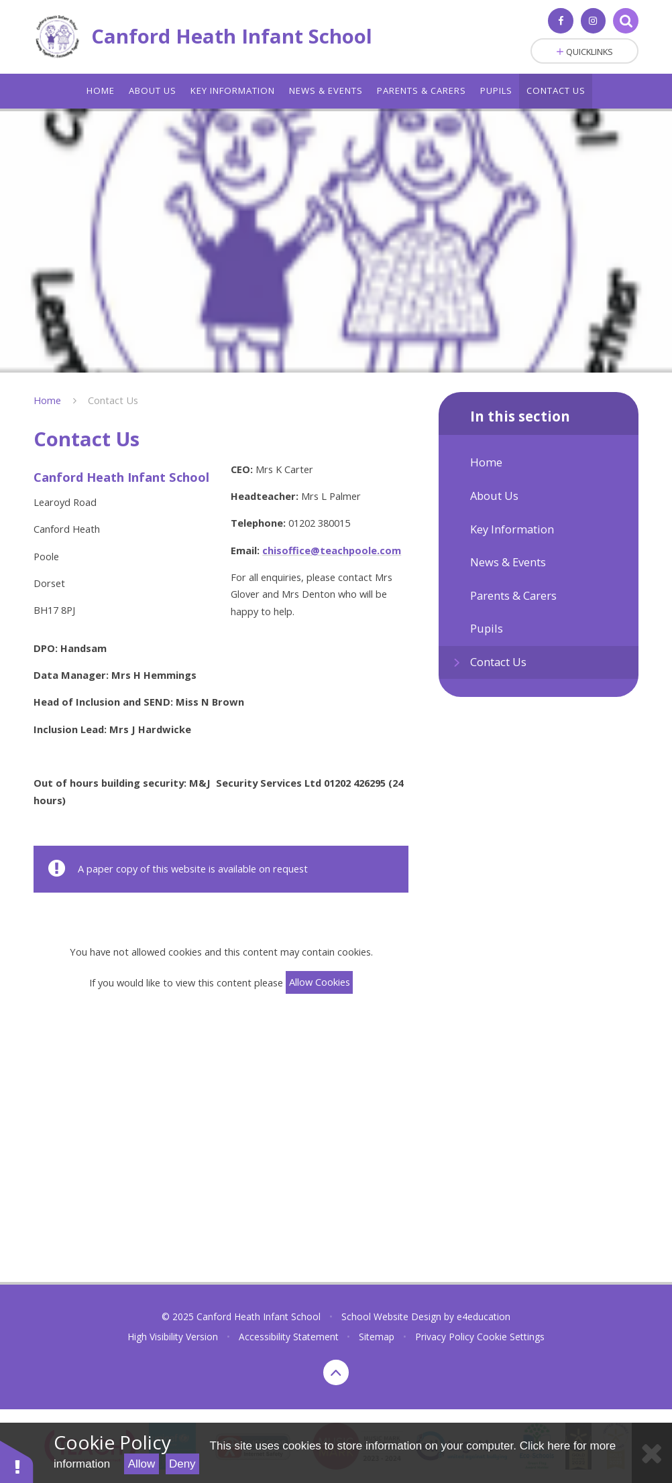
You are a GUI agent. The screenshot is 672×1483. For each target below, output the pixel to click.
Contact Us (113, 400)
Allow (142, 1464)
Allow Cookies (319, 981)
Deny (182, 1464)
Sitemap (376, 1336)
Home (47, 400)
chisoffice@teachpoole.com (331, 550)
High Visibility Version (172, 1336)
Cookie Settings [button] (511, 1336)
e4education (483, 1316)
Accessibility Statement (289, 1336)
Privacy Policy (444, 1336)
